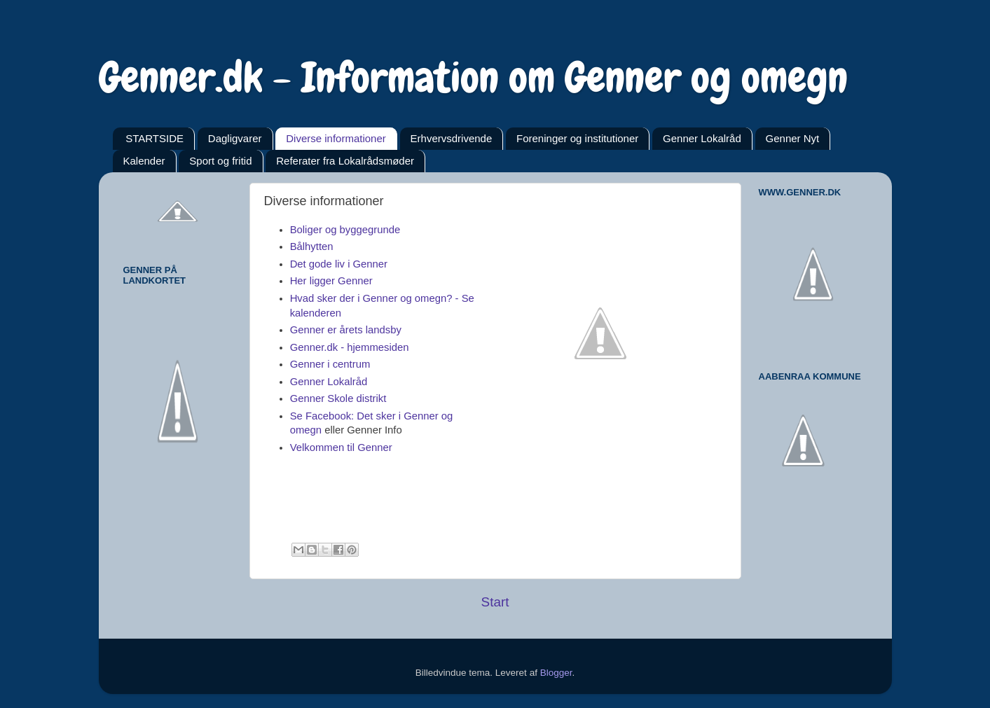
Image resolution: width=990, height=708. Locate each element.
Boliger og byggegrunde (345, 229)
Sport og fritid (220, 161)
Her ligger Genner (331, 280)
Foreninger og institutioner (577, 138)
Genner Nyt (793, 138)
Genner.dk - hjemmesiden (349, 347)
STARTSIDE (154, 138)
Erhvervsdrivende (452, 138)
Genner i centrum (330, 364)
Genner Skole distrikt (338, 398)
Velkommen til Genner (341, 447)
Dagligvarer (235, 138)
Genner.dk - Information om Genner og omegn (473, 77)
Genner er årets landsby (345, 329)
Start (495, 602)
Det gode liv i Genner (338, 264)
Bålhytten (312, 246)
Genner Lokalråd (702, 138)
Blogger (556, 672)
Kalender (144, 161)
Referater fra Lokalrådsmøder (345, 161)
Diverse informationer (336, 138)
